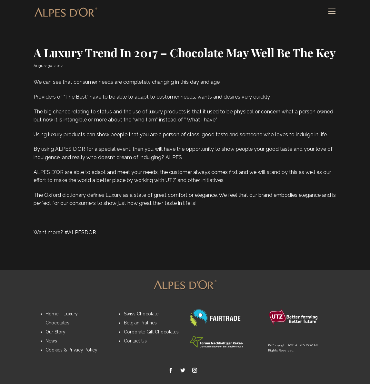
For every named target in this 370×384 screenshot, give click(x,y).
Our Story (55, 331)
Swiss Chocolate (141, 313)
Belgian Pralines (140, 322)
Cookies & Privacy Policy (71, 349)
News (51, 340)
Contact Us (135, 340)
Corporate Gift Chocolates (151, 331)
